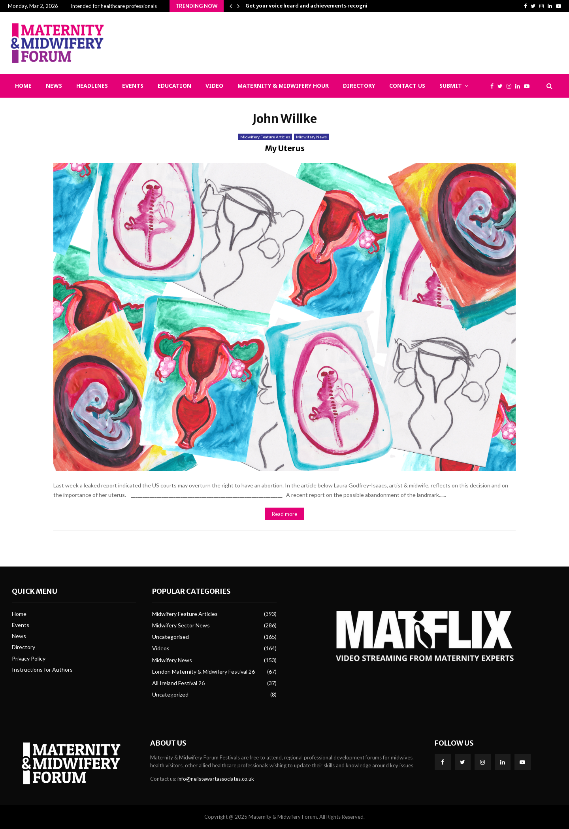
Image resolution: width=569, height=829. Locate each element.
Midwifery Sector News (181, 625)
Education (174, 85)
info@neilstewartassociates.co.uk (215, 779)
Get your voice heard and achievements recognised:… (314, 5)
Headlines (92, 85)
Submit (450, 85)
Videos (161, 648)
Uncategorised (170, 636)
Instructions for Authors (42, 669)
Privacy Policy (28, 658)
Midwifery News (311, 136)
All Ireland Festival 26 (178, 683)
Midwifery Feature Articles (265, 136)
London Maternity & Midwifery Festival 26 (203, 671)
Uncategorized (170, 694)
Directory (359, 85)
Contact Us (407, 85)
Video (214, 85)
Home (23, 85)
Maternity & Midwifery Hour (283, 85)
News (54, 85)
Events (132, 85)
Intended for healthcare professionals (114, 6)
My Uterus (285, 148)
